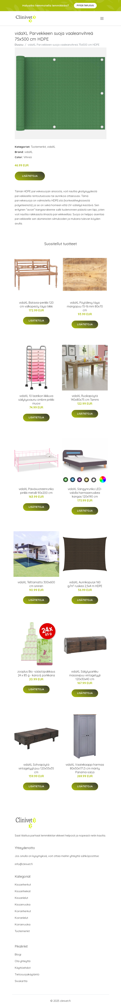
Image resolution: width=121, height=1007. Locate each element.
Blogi (18, 954)
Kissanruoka (22, 904)
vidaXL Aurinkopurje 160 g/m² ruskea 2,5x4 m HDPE (84, 584)
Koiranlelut (21, 917)
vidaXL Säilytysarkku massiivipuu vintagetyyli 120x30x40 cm (85, 675)
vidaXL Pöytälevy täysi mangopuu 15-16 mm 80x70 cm (85, 306)
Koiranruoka (22, 924)
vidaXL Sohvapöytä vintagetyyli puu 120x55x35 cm (36, 768)
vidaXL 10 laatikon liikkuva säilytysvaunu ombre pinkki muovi (36, 399)
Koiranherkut (23, 911)
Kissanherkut (23, 884)
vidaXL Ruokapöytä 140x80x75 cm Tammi (85, 397)
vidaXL (51, 146)
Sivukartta (21, 981)
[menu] (102, 18)
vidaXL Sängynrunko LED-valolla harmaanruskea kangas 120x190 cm (85, 492)
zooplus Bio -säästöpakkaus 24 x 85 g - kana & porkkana (36, 673)
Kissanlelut (21, 898)
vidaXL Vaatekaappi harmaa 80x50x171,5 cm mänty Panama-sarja (85, 768)
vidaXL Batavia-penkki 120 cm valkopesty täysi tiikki (36, 304)
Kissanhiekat (23, 891)
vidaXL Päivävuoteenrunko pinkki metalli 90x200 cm (36, 491)
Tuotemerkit (38, 146)
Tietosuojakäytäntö (27, 974)
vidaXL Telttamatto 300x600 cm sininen (36, 584)
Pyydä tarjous (85, 5)
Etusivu (19, 44)
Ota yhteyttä (22, 961)
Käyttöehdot (23, 967)
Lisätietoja (30, 176)
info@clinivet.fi (24, 864)
